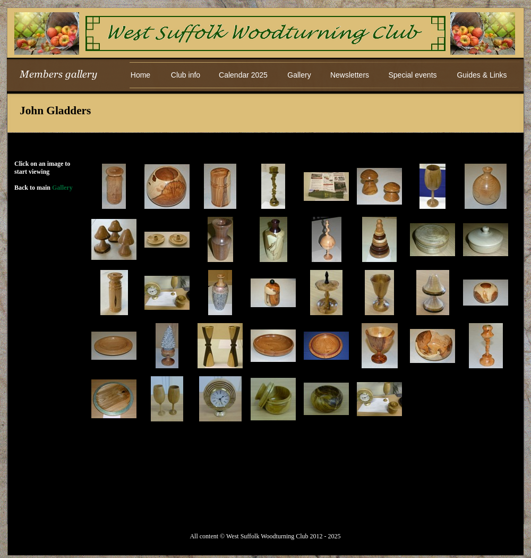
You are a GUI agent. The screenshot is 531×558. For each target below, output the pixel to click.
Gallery (62, 187)
